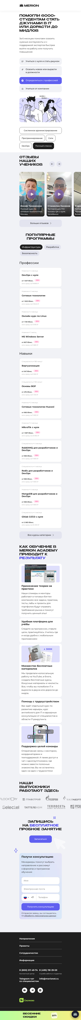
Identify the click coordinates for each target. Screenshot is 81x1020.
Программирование (32, 138)
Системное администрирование (40, 130)
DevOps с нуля (30, 275)
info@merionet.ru (49, 978)
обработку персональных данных (40, 915)
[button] (52, 164)
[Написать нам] (75, 1014)
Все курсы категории (41, 535)
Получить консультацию (40, 906)
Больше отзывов (40, 223)
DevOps (26, 146)
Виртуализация (31, 366)
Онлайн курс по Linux (34, 316)
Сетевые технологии (33, 295)
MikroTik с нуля (30, 427)
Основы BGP (29, 386)
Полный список (43, 146)
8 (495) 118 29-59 (48, 970)
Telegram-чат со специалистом (29, 979)
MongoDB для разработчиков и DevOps (39, 495)
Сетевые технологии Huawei (38, 407)
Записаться (40, 839)
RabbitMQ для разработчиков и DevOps (40, 449)
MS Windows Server (33, 336)
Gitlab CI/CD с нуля (32, 517)
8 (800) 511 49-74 (28, 970)
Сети (50, 138)
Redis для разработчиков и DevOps (37, 472)
